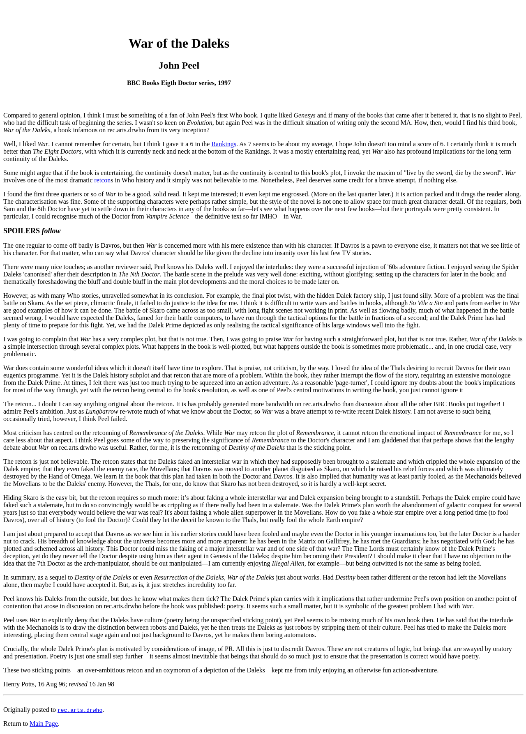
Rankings (223, 143)
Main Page (44, 723)
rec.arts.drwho (80, 709)
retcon (102, 180)
